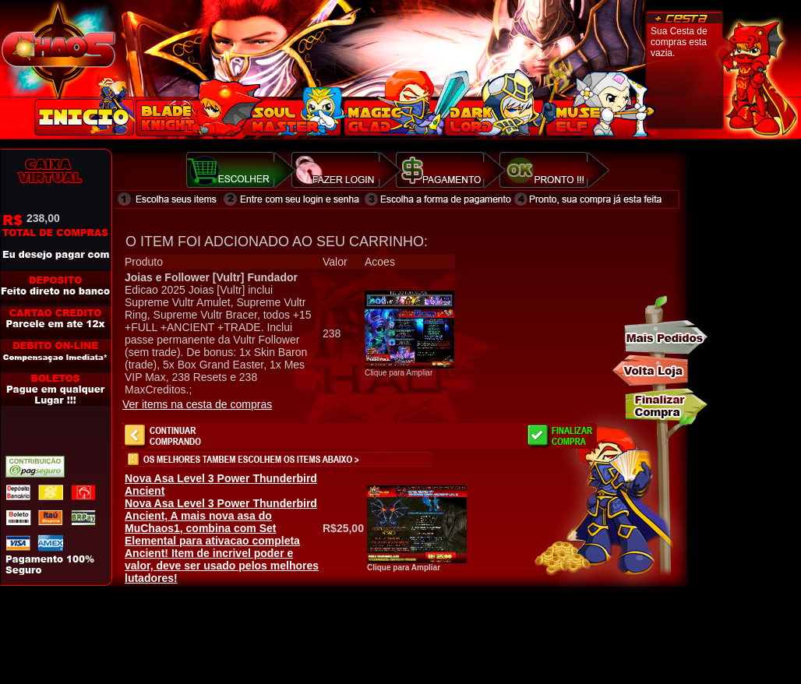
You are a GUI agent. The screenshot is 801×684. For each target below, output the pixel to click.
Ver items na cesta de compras (197, 404)
